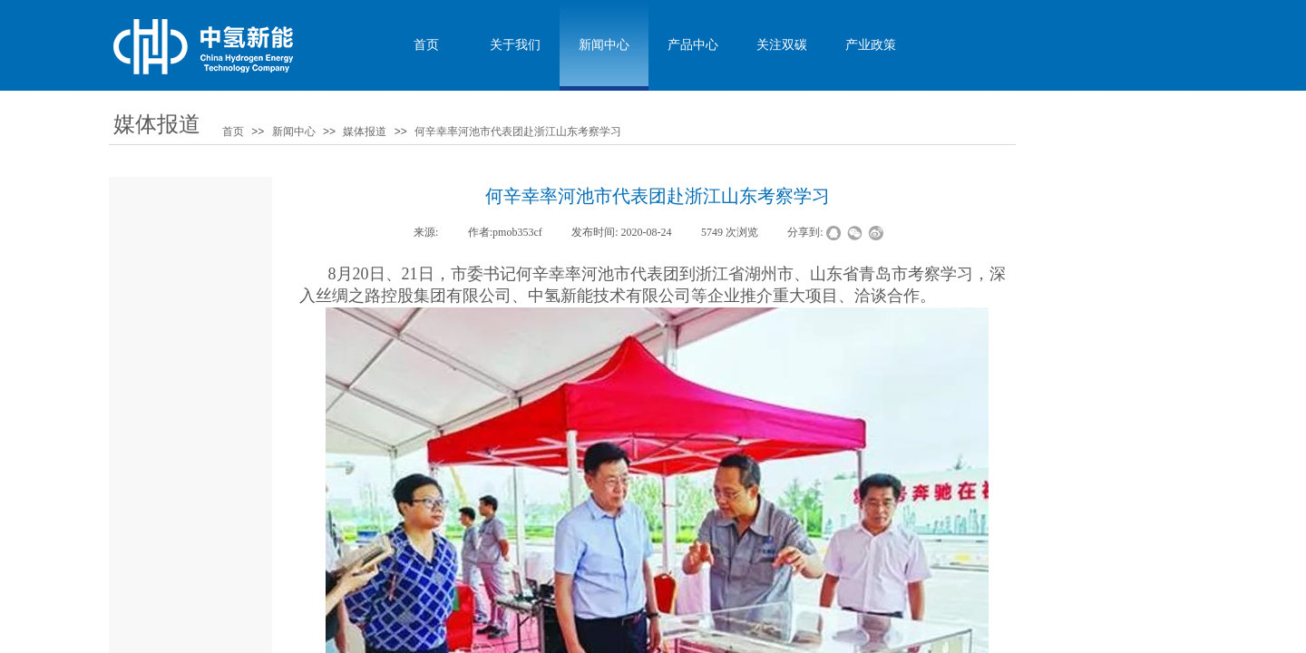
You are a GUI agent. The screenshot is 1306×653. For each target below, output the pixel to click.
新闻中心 (294, 131)
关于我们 (515, 45)
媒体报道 (364, 131)
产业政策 (870, 45)
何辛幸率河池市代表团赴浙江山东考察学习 (517, 131)
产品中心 (693, 45)
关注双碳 (781, 45)
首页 (233, 131)
